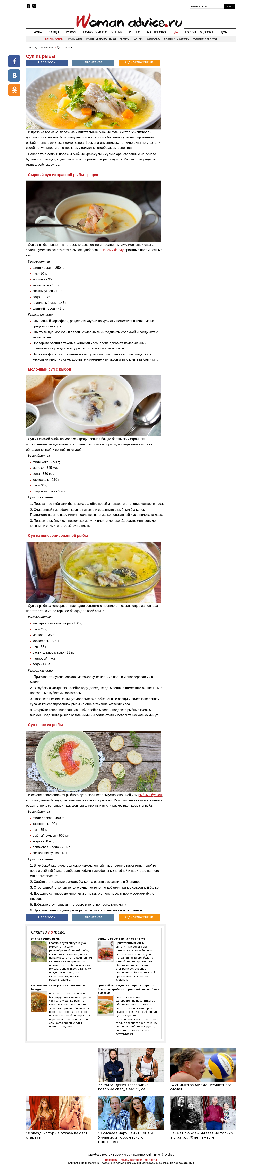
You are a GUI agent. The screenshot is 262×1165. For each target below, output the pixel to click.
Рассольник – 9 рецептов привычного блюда (58, 987)
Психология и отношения (102, 32)
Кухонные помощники (101, 39)
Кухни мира (75, 39)
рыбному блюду (111, 250)
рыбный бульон (150, 795)
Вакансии (111, 1159)
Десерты (124, 39)
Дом (224, 32)
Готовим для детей (205, 39)
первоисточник (184, 1162)
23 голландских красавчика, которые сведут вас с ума (124, 1087)
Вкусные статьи (54, 39)
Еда (175, 32)
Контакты (150, 1159)
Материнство (156, 32)
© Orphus (168, 1154)
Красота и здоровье (199, 32)
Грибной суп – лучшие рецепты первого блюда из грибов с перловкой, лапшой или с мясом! (128, 989)
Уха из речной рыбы (45, 938)
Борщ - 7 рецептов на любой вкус (121, 938)
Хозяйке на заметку (176, 39)
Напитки (138, 39)
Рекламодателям (131, 1159)
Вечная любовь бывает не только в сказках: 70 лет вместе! (201, 1135)
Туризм (71, 32)
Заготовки (154, 39)
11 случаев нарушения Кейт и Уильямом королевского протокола (125, 1137)
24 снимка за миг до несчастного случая (201, 1087)
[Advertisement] (201, 79)
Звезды (54, 32)
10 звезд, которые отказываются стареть (56, 1135)
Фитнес (134, 32)
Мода (37, 32)
